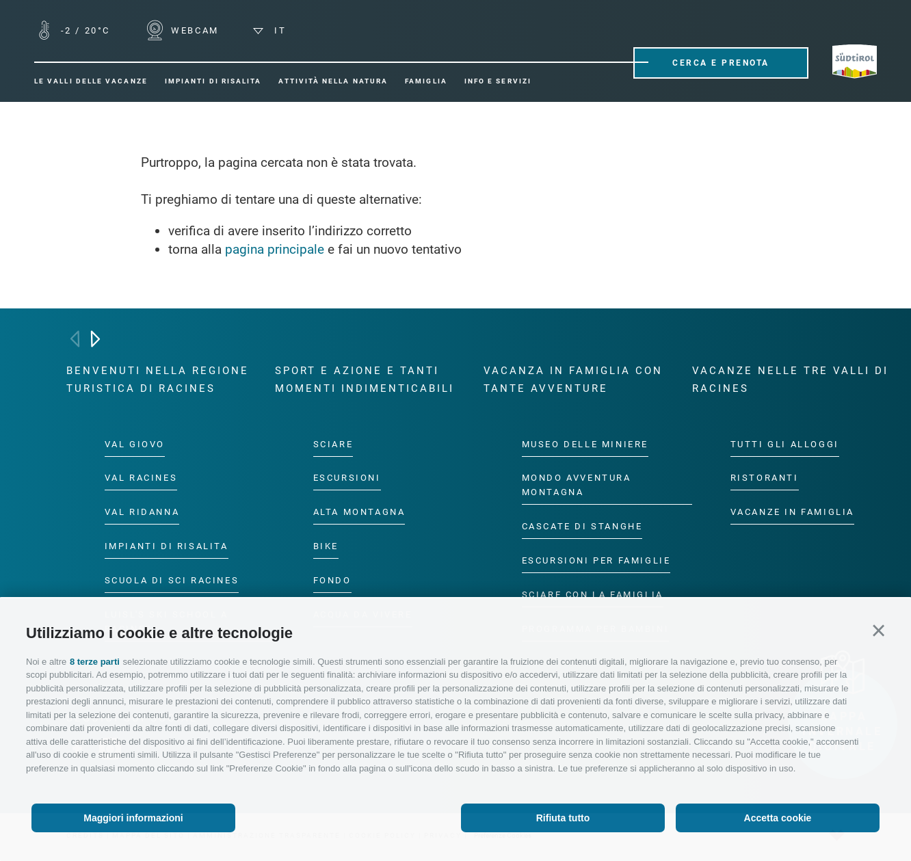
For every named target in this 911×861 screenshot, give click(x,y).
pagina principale (274, 249)
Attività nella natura (333, 81)
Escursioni (347, 478)
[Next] (95, 338)
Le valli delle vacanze (91, 81)
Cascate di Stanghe (582, 526)
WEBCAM (193, 30)
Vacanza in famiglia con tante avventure (573, 380)
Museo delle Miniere (585, 443)
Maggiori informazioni (133, 817)
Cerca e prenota (720, 62)
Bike (326, 546)
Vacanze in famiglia (792, 512)
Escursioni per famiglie (596, 560)
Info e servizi (497, 81)
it (269, 30)
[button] (878, 630)
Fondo (332, 580)
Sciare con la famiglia (592, 595)
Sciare (333, 443)
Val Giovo (135, 443)
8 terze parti (95, 662)
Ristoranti (764, 478)
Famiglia (426, 81)
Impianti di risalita (213, 81)
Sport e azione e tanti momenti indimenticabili (364, 380)
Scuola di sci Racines (172, 580)
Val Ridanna (142, 512)
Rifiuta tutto (563, 817)
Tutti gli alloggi (784, 443)
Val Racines (141, 478)
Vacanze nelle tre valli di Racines (790, 380)
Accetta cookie (778, 817)
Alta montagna (359, 512)
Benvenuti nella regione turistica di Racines (157, 380)
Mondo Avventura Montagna (576, 485)
